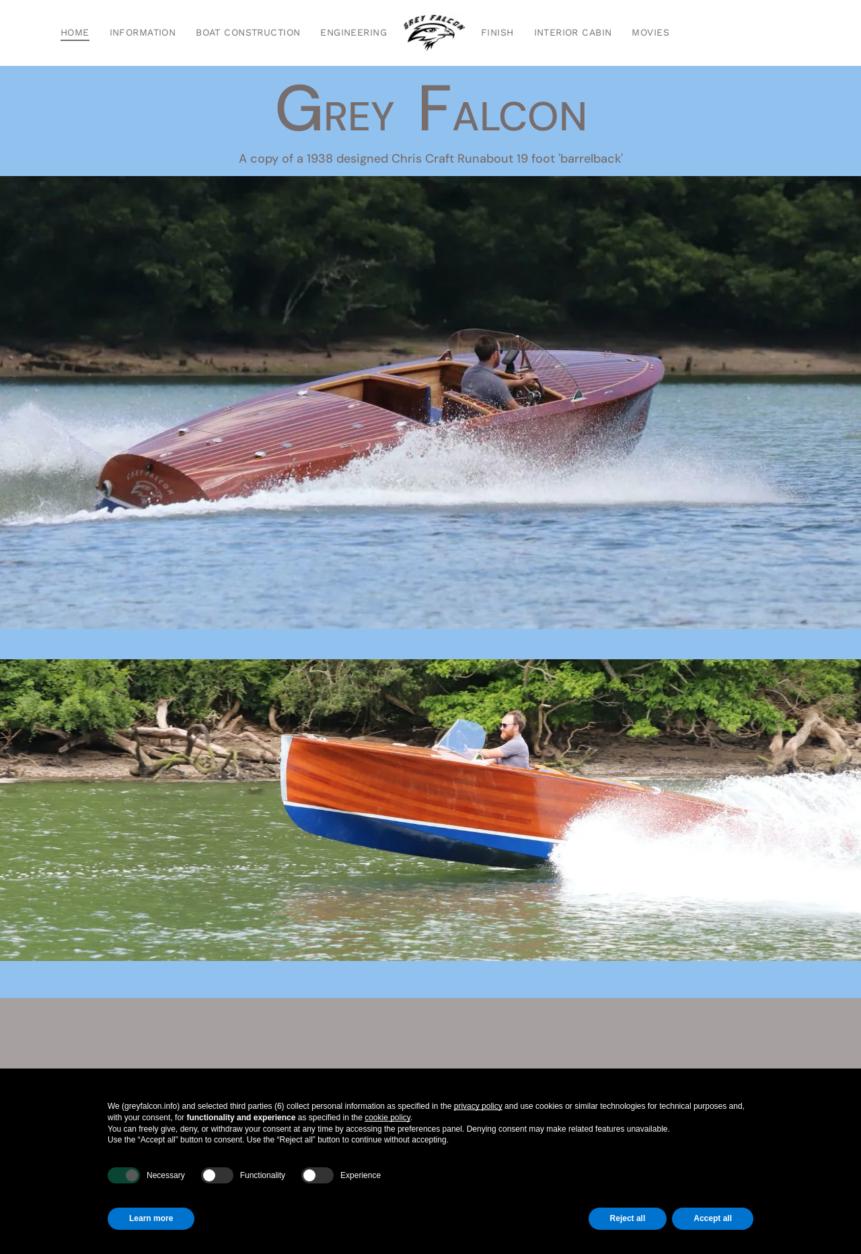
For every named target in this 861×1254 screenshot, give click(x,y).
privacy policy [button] (478, 1106)
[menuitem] (75, 33)
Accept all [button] (713, 1218)
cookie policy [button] (387, 1117)
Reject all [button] (628, 1218)
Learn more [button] (151, 1218)
